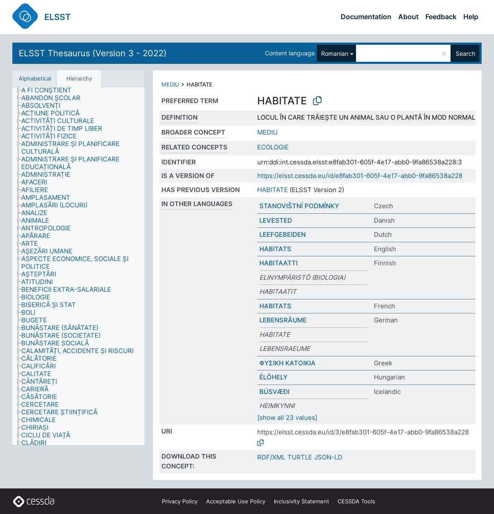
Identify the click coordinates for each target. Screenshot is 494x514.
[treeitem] (50, 90)
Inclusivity (301, 501)
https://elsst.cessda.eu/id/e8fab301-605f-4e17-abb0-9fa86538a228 (359, 176)
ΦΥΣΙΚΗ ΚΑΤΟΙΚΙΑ (287, 363)
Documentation (366, 16)
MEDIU (170, 84)
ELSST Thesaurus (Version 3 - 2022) (93, 53)
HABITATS (275, 249)
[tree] (78, 266)
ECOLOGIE (273, 147)
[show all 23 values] (287, 417)
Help (470, 16)
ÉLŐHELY (273, 377)
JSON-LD (328, 457)
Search (465, 53)
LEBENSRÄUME (283, 320)
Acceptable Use (235, 501)
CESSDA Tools (356, 501)
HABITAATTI (278, 263)
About (408, 16)
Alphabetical (35, 78)
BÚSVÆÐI (274, 392)
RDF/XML (271, 457)
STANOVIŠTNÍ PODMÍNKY (299, 206)
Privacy (180, 501)
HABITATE (272, 190)
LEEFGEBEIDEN (282, 234)
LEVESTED (275, 220)
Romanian (334, 53)
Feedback (441, 16)
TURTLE (299, 457)
